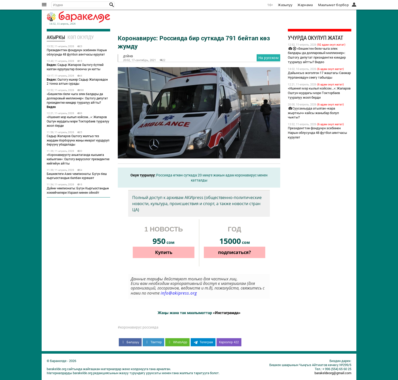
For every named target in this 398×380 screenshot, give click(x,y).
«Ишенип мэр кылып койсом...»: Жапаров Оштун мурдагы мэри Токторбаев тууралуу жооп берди (78, 121)
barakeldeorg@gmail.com (332, 373)
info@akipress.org (179, 293)
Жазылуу (285, 5)
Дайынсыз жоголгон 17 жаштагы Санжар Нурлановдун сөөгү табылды (319, 75)
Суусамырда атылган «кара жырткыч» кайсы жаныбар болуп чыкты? (313, 112)
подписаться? (234, 252)
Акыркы (56, 37)
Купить (163, 252)
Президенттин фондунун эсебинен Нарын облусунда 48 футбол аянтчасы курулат (77, 52)
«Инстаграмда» (227, 312)
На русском (268, 57)
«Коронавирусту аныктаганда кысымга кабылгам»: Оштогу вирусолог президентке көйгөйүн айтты (78, 159)
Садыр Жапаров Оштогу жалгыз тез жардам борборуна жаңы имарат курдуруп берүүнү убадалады (78, 140)
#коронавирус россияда (138, 327)
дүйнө (128, 56)
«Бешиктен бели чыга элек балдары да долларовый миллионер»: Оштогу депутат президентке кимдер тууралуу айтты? (77, 100)
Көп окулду (81, 37)
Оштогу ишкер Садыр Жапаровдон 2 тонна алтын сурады (77, 81)
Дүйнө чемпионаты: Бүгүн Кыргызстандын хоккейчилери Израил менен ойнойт (78, 190)
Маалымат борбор (333, 5)
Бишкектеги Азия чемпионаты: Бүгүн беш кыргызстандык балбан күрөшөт (77, 176)
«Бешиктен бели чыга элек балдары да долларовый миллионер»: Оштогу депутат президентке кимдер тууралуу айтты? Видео (317, 55)
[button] (112, 5)
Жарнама (305, 5)
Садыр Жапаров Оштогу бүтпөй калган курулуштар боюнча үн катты (75, 67)
